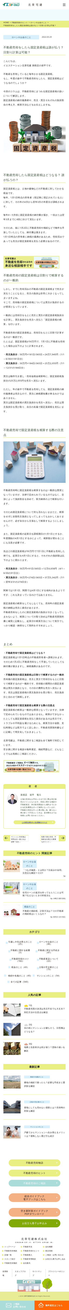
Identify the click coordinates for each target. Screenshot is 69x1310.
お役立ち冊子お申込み (34, 1223)
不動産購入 (27, 1255)
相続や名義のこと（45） (20, 975)
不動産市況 (27, 1246)
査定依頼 (49, 1251)
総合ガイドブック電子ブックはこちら (34, 1197)
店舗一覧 (8, 1255)
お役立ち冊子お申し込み (55, 1259)
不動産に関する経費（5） (20, 951)
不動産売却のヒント (34, 1173)
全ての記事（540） (20, 981)
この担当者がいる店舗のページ (34, 822)
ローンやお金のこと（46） (48, 942)
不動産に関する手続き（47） (48, 951)
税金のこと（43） (20, 967)
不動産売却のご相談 (34, 1183)
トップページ (9, 1246)
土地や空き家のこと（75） (48, 968)
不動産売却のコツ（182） (20, 959)
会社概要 (49, 1246)
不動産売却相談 (10, 1251)
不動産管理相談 (29, 1259)
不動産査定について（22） (48, 959)
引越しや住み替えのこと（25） (20, 942)
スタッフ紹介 (9, 1259)
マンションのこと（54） (49, 975)
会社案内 (26, 1263)
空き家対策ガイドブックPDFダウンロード (34, 1212)
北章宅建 (36, 4)
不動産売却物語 (34, 1162)
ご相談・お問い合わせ (54, 1255)
